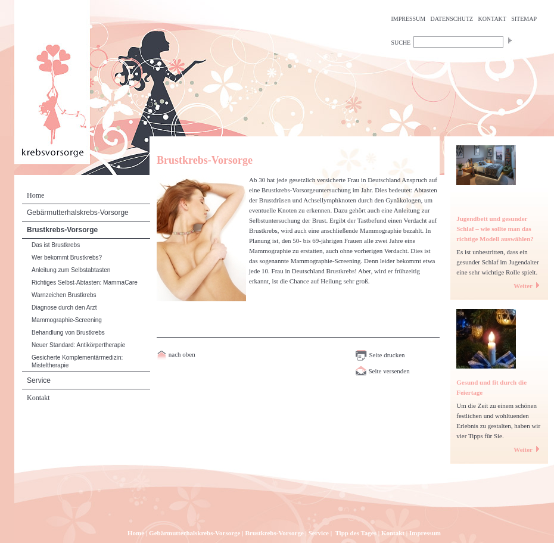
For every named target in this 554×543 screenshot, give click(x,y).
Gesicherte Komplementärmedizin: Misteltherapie (77, 361)
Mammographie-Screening (67, 320)
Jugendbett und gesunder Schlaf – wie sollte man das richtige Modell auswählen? (495, 228)
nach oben (181, 354)
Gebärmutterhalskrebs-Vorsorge (78, 212)
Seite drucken (380, 354)
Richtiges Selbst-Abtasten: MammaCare (85, 282)
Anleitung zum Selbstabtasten (71, 270)
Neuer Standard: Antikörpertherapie (78, 345)
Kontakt (38, 398)
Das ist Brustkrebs (56, 245)
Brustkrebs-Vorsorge (62, 230)
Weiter (527, 285)
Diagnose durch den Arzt (64, 307)
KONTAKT (492, 18)
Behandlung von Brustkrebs (68, 332)
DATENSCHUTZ (452, 18)
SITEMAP (524, 18)
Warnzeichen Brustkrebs (64, 295)
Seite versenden (382, 371)
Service (39, 380)
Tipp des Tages (355, 532)
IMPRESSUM (408, 18)
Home (35, 195)
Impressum (425, 532)
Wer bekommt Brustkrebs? (67, 257)
